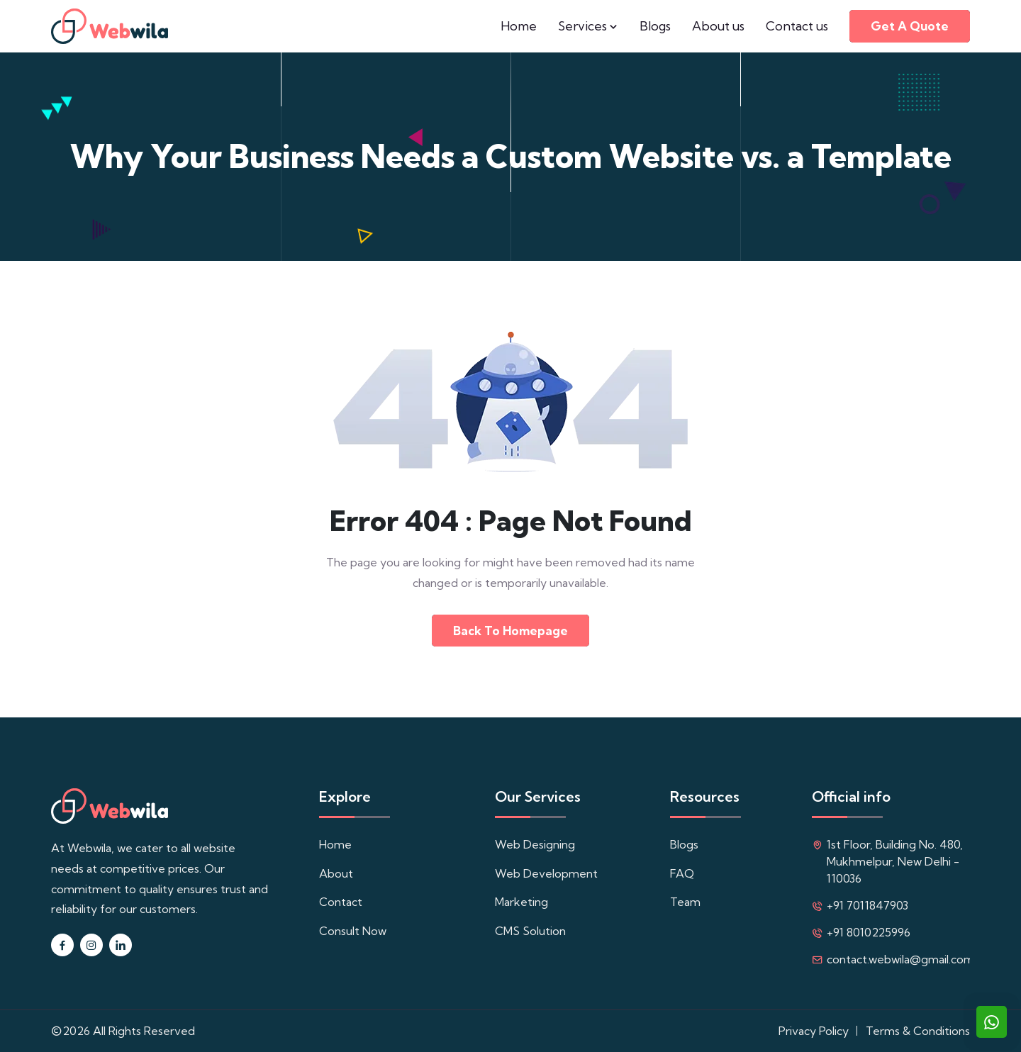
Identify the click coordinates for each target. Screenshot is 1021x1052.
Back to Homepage (510, 630)
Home (519, 25)
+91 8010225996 (868, 932)
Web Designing (535, 844)
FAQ (682, 873)
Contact (340, 902)
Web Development (546, 873)
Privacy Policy (814, 1031)
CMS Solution (530, 931)
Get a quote (910, 25)
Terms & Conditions (918, 1031)
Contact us (797, 25)
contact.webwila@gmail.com (900, 959)
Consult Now (352, 931)
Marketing (521, 902)
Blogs (655, 25)
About (336, 873)
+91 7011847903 (867, 905)
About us (718, 25)
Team (685, 902)
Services (588, 25)
